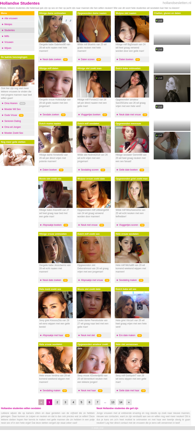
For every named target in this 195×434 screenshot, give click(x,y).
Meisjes (8, 24)
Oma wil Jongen (12, 127)
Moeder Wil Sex (12, 109)
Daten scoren (87, 59)
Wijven (7, 48)
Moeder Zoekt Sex (13, 133)
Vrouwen (8, 42)
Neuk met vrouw (89, 225)
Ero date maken (127, 335)
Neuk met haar (88, 390)
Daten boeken (50, 169)
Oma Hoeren (11, 103)
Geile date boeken (128, 169)
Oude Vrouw (10, 115)
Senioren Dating (12, 121)
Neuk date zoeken (52, 59)
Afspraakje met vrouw (92, 280)
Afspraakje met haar (53, 335)
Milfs (6, 36)
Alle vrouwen (11, 18)
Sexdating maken (51, 390)
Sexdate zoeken (51, 114)
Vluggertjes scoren (128, 225)
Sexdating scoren (90, 169)
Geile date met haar (129, 390)
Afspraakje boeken (52, 225)
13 (112, 402)
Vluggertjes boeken (91, 114)
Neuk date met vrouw (130, 114)
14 (120, 402)
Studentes (9, 30)
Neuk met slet (88, 335)
